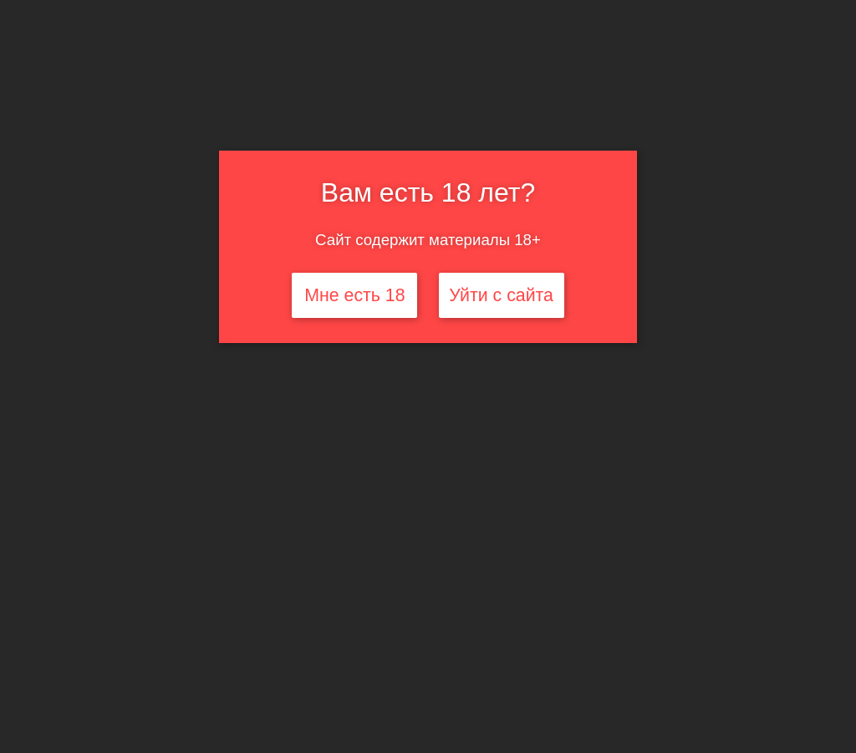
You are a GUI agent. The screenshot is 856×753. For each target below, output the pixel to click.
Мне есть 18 (354, 295)
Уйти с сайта (501, 295)
